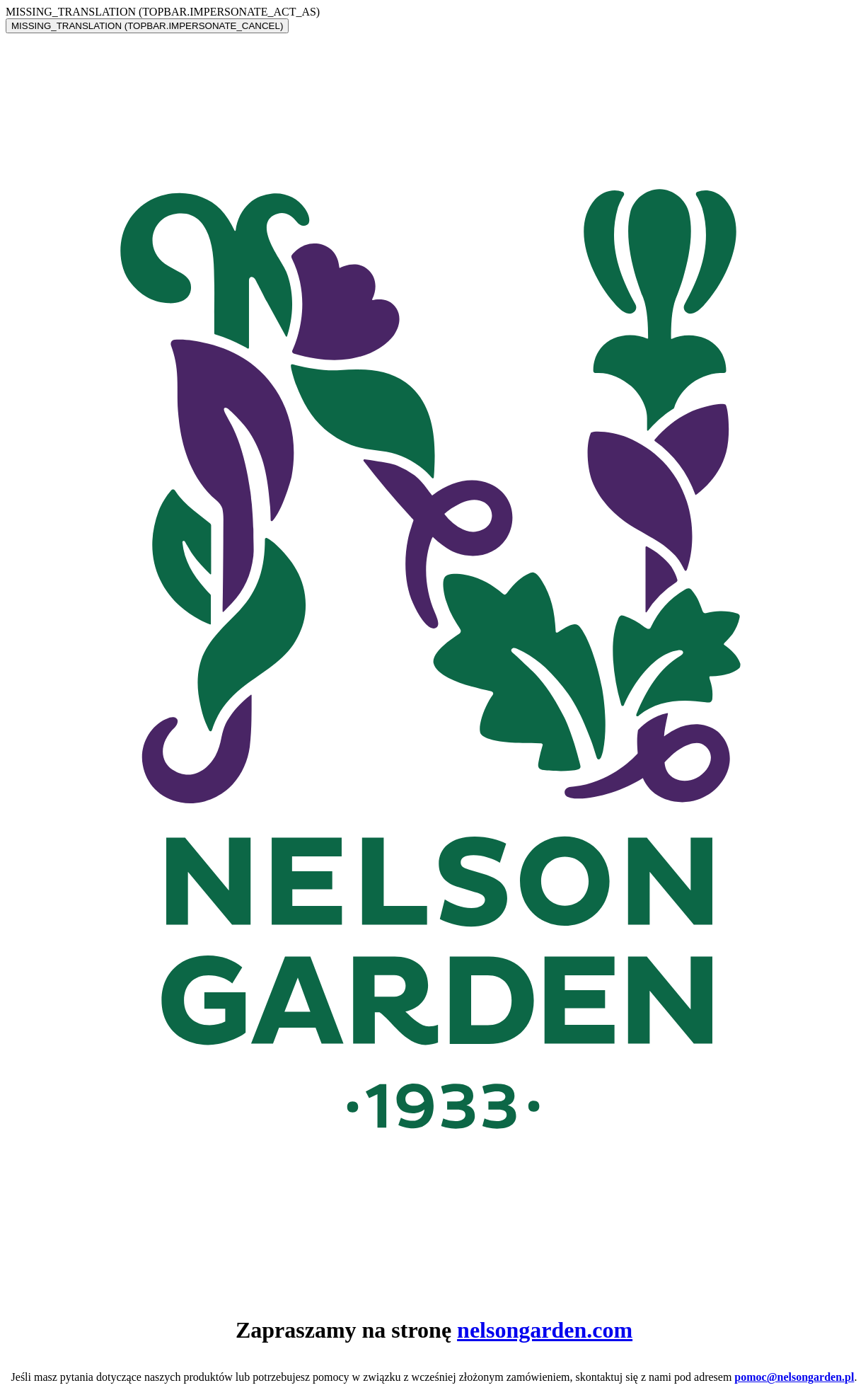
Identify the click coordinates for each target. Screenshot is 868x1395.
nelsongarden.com (544, 1330)
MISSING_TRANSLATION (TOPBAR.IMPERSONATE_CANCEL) (147, 26)
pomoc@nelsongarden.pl (794, 1377)
